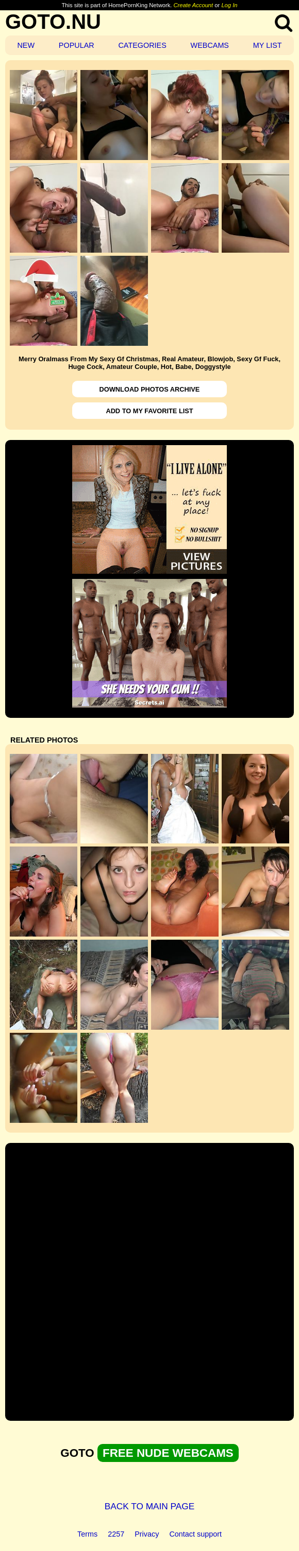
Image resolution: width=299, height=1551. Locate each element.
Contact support (195, 1534)
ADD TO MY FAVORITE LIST (149, 411)
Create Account (193, 5)
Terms (87, 1534)
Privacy (147, 1534)
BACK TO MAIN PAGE (150, 1506)
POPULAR (76, 45)
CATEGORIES (142, 45)
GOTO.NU (53, 21)
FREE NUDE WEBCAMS (168, 1453)
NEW (26, 45)
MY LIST (267, 45)
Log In (229, 5)
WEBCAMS (210, 45)
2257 (116, 1534)
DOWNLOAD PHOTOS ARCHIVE (149, 389)
